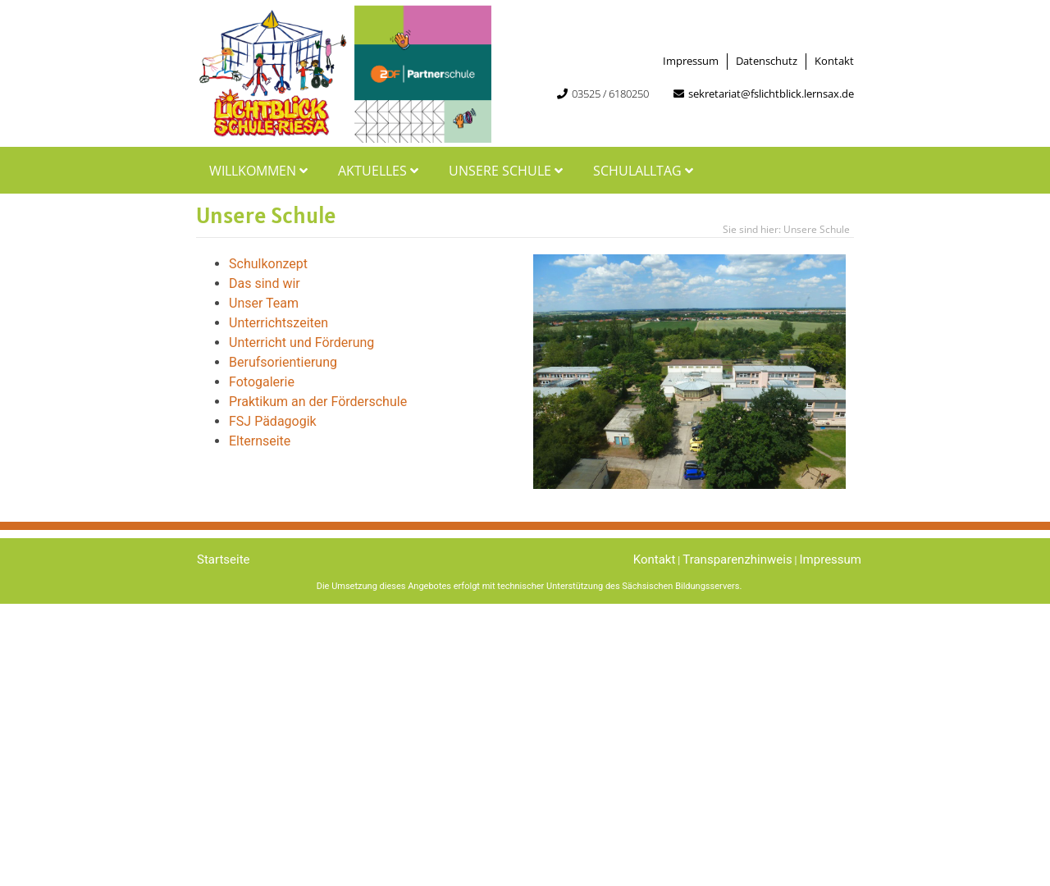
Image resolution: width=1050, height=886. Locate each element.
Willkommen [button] (260, 171)
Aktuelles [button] (380, 171)
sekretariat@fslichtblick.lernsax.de (771, 93)
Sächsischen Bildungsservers (680, 586)
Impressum (691, 60)
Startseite (223, 559)
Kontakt (834, 60)
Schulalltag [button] (645, 171)
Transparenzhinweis (737, 559)
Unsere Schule (508, 171)
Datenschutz (766, 60)
